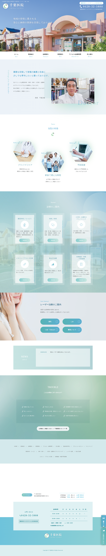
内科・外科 (40, 451)
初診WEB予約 (66, 446)
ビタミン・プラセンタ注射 (46, 456)
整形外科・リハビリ (30, 451)
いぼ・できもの (50, 329)
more (25, 240)
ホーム (16, 56)
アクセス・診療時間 (47, 446)
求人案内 (89, 56)
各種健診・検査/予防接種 (61, 456)
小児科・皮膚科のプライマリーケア (55, 451)
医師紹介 (31, 56)
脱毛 (50, 321)
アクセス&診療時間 (75, 56)
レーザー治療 (70, 451)
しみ (72, 321)
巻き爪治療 (78, 451)
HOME (15, 446)
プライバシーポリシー (78, 446)
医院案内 (60, 56)
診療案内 (45, 56)
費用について (72, 329)
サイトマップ (89, 446)
